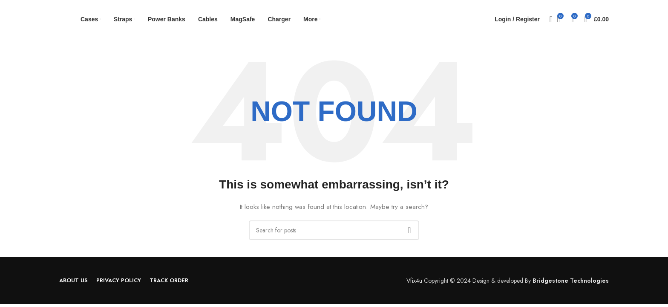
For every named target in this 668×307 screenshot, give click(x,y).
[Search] (548, 19)
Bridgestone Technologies (571, 280)
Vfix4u (414, 280)
